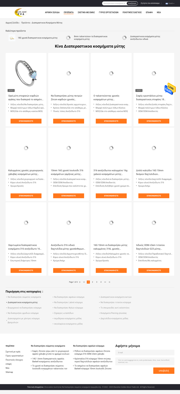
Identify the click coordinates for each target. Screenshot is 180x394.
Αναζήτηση (132, 3)
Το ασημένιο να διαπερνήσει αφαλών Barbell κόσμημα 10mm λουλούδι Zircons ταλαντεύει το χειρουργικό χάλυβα (93, 368)
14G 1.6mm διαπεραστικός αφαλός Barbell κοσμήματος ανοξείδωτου (48, 360)
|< (79, 282)
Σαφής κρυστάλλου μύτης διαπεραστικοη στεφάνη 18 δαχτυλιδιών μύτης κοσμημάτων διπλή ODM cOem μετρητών (153, 97)
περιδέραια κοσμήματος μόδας (68, 318)
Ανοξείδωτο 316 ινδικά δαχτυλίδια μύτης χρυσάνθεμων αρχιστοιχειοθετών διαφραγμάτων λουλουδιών (67, 247)
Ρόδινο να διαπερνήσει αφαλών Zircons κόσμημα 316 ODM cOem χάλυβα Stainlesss (92, 353)
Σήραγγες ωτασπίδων (64, 313)
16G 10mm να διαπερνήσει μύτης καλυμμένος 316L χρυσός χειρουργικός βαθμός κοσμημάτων (110, 247)
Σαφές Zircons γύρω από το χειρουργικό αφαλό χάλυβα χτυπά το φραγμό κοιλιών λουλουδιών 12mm (50, 353)
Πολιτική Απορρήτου (35, 387)
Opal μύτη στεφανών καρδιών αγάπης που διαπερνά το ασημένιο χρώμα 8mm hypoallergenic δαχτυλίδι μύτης (25, 97)
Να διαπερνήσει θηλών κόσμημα (68, 308)
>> (105, 282)
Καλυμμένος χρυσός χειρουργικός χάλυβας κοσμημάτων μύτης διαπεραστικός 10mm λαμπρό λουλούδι (25, 172)
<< (84, 282)
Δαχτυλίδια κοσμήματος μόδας (114, 318)
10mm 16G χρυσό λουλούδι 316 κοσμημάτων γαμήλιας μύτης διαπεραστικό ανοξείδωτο (67, 172)
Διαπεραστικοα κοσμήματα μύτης (23, 302)
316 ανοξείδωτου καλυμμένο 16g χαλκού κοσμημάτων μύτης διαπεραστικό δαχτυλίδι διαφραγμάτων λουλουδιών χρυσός (110, 172)
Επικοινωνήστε (26, 121)
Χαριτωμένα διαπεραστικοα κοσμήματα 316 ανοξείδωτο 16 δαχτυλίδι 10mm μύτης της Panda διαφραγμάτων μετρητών (25, 247)
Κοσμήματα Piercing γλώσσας (114, 313)
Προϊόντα (69, 12)
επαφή (149, 12)
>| (109, 282)
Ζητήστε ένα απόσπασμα (150, 3)
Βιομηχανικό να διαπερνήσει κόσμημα (24, 308)
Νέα (159, 12)
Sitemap (9, 372)
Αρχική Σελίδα (52, 12)
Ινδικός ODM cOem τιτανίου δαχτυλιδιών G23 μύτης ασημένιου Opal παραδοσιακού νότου (151, 247)
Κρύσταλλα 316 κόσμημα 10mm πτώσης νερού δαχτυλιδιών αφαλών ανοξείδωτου (93, 360)
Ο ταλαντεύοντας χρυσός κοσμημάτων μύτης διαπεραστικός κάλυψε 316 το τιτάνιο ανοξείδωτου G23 (109, 97)
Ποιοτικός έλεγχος (132, 12)
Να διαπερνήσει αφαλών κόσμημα (69, 297)
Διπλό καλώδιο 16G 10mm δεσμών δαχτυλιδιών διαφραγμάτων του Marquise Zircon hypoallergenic (150, 172)
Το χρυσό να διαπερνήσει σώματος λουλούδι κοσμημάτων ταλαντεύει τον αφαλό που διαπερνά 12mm (49, 368)
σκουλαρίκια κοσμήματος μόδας (68, 324)
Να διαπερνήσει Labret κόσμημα (68, 302)
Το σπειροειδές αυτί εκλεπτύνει (115, 308)
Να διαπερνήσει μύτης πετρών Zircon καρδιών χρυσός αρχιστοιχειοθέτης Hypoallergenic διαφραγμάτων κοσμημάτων (68, 97)
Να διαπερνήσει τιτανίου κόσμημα (116, 302)
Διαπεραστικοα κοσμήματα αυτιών (116, 297)
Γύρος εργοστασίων (108, 12)
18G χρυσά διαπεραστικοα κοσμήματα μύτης (38, 38)
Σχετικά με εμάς (86, 12)
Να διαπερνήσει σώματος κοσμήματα (24, 297)
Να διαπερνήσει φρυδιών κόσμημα (23, 313)
